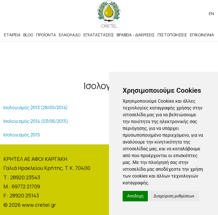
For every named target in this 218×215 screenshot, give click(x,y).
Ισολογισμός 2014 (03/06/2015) (35, 121)
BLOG (28, 34)
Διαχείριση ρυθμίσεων (174, 196)
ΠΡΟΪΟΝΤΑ (46, 34)
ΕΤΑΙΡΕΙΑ (12, 34)
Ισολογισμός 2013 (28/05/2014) (35, 107)
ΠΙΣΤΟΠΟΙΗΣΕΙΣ (172, 34)
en (211, 13)
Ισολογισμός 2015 (21, 135)
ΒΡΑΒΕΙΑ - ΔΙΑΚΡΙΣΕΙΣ (136, 34)
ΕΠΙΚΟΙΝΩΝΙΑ (202, 34)
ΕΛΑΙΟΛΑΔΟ (70, 34)
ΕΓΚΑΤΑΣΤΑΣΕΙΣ (98, 34)
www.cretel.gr (39, 204)
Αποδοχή (135, 196)
